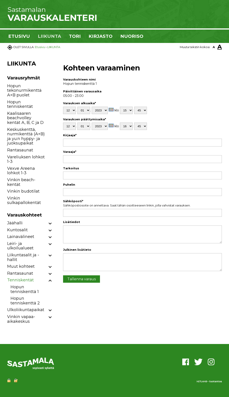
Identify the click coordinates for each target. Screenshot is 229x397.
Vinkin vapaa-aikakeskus (21, 319)
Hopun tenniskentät (20, 104)
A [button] (214, 47)
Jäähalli (15, 223)
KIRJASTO (100, 36)
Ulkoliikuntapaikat (25, 309)
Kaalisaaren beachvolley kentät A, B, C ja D (25, 118)
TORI (75, 36)
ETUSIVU (19, 36)
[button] (50, 224)
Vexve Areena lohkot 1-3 (21, 171)
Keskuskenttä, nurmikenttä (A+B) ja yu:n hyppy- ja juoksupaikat (26, 136)
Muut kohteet (21, 266)
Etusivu (40, 47)
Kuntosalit (17, 229)
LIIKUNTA (49, 36)
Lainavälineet (20, 236)
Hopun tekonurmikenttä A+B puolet (24, 90)
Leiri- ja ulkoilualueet (20, 246)
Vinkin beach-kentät (21, 182)
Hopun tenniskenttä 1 (25, 289)
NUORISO (131, 36)
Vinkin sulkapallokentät (24, 200)
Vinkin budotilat (23, 191)
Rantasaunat (20, 150)
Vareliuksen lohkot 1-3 (26, 159)
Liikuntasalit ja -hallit (23, 257)
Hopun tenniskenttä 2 (25, 301)
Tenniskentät (20, 280)
